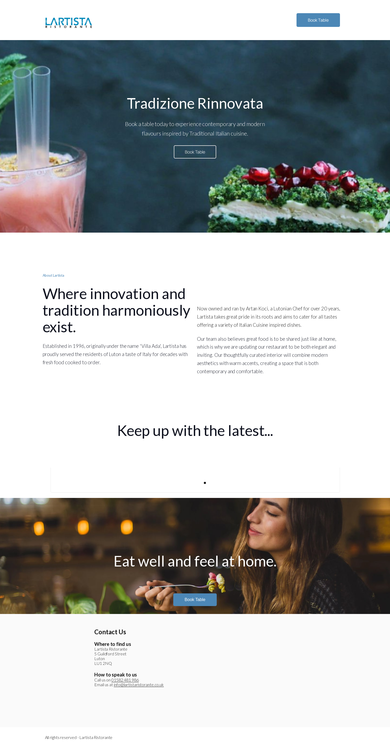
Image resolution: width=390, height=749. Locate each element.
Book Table (318, 20)
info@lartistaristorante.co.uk (139, 684)
